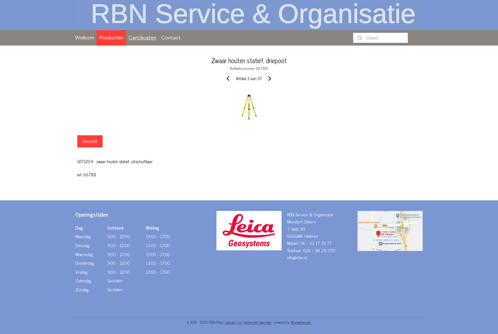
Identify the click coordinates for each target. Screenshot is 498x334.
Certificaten (142, 38)
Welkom (84, 38)
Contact (171, 38)
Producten (111, 38)
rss (240, 322)
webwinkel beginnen (257, 322)
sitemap (230, 322)
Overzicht (89, 141)
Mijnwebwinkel (301, 322)
